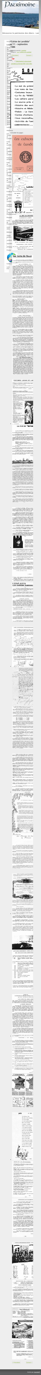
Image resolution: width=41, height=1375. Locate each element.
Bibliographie (7, 232)
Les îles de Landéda (7, 65)
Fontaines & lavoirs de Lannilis (7, 172)
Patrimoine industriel (7, 97)
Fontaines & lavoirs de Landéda (7, 80)
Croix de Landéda (7, 49)
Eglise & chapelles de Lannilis (7, 151)
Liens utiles (7, 228)
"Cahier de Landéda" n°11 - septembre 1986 (20, 44)
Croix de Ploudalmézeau (7, 222)
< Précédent (14, 55)
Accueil (7, 41)
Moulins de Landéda (7, 108)
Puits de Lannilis (7, 164)
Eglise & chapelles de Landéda (7, 57)
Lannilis (7, 127)
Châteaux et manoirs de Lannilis (7, 198)
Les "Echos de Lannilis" (7, 136)
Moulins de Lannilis (7, 180)
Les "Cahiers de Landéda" (7, 115)
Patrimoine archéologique (7, 87)
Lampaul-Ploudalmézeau (7, 205)
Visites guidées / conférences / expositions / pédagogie (7, 241)
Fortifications (7, 104)
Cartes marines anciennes (7, 122)
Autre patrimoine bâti (7, 92)
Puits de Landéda (7, 72)
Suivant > (29, 55)
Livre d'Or (7, 267)
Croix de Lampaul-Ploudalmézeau (7, 212)
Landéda (7, 45)
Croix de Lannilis (7, 143)
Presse (7, 250)
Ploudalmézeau (7, 217)
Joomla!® (37, 1372)
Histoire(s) (7, 101)
